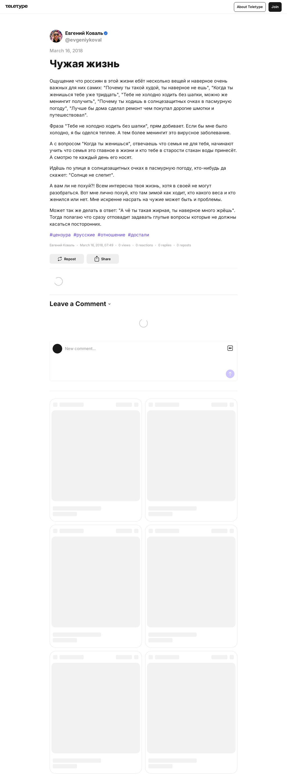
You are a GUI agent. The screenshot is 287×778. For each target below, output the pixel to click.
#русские (84, 234)
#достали (138, 234)
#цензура (60, 234)
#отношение (111, 234)
